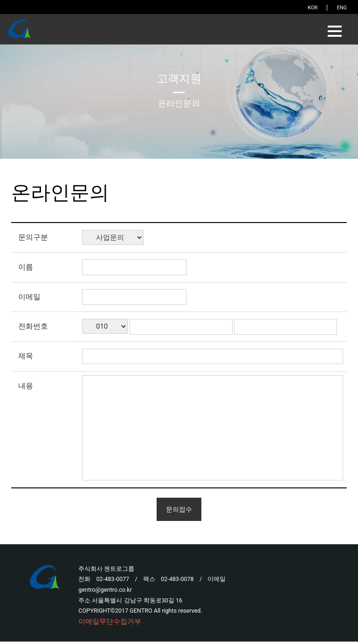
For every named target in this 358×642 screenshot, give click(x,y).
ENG (342, 8)
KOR (312, 8)
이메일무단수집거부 (109, 622)
